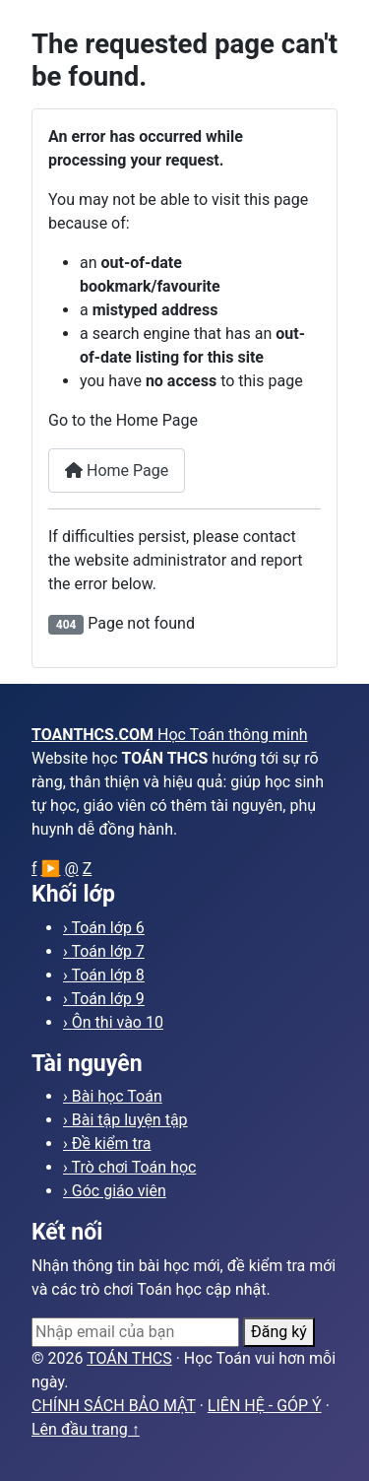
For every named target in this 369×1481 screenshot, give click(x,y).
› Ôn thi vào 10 (113, 1022)
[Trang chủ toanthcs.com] (184, 735)
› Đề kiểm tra (107, 1143)
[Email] (135, 1332)
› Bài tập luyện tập (125, 1120)
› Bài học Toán (112, 1096)
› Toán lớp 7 (104, 951)
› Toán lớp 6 (104, 927)
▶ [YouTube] (51, 868)
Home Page (116, 470)
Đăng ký (279, 1331)
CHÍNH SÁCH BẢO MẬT (113, 1405)
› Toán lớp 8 (104, 975)
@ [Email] (71, 868)
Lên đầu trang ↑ (85, 1429)
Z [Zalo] (87, 868)
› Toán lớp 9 (104, 998)
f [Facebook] (34, 868)
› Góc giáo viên (114, 1190)
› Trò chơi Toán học (129, 1167)
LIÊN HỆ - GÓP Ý (265, 1405)
